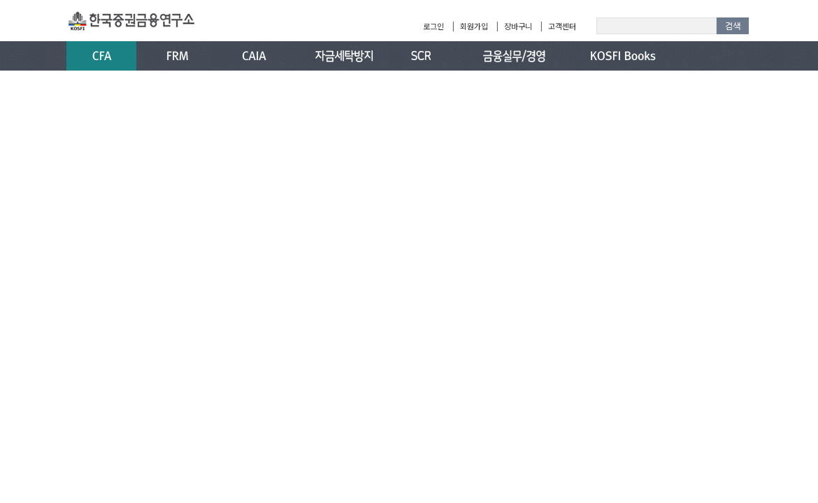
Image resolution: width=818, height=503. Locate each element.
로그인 (433, 25)
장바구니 (518, 25)
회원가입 (474, 25)
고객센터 (562, 25)
